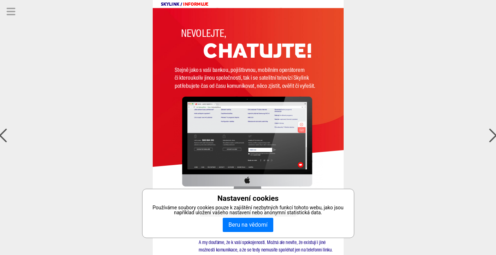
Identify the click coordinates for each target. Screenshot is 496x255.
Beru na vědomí (247, 224)
